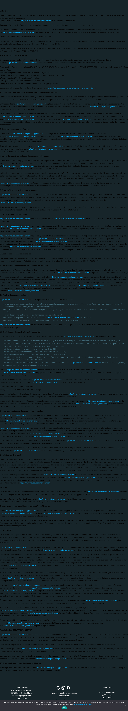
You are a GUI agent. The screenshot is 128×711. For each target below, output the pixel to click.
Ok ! (64, 708)
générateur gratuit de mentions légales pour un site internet (72, 88)
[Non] (125, 705)
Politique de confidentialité (83, 704)
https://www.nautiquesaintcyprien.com (36, 21)
